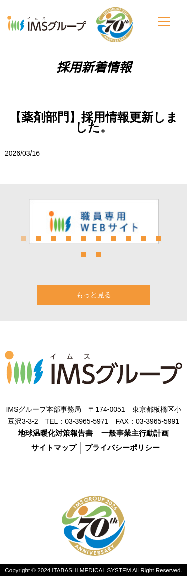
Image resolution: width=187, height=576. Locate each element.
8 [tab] (128, 238)
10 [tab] (158, 238)
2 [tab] (38, 238)
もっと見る (93, 295)
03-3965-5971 (86, 421)
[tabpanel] (94, 221)
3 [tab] (53, 238)
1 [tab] (23, 238)
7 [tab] (113, 238)
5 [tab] (83, 238)
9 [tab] (143, 238)
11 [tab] (83, 254)
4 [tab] (68, 238)
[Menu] (164, 21)
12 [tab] (98, 254)
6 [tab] (98, 238)
